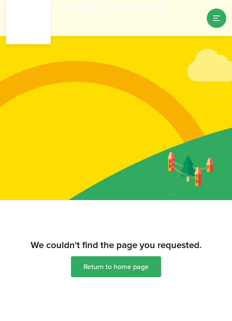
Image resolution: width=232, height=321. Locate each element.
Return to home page (116, 266)
